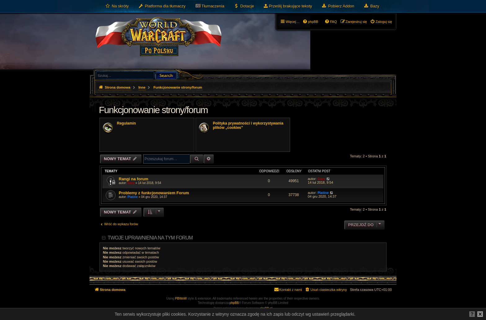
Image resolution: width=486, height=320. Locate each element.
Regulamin (126, 123)
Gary (131, 183)
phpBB (234, 303)
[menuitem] (117, 6)
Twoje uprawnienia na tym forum (150, 237)
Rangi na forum (133, 179)
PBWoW (181, 298)
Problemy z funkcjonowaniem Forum (154, 193)
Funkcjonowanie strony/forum (153, 110)
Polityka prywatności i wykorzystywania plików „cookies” (248, 125)
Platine (132, 197)
